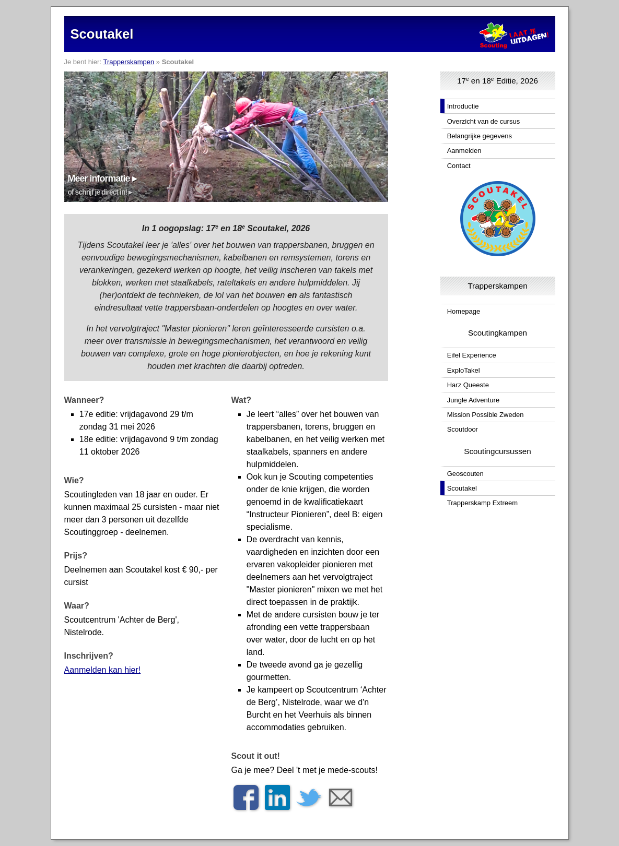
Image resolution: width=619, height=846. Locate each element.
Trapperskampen (128, 62)
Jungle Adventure (473, 400)
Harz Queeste (468, 385)
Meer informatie (99, 178)
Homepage (464, 311)
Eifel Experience (471, 355)
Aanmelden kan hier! (102, 669)
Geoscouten (465, 474)
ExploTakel (463, 370)
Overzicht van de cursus (483, 121)
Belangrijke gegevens (479, 136)
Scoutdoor (462, 429)
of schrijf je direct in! (97, 192)
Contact (459, 166)
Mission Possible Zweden (485, 415)
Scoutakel (462, 488)
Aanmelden (464, 150)
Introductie (463, 106)
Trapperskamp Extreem (482, 503)
